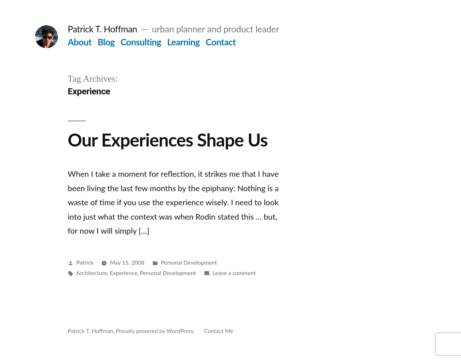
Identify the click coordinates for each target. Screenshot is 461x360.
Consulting (141, 42)
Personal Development (189, 262)
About (79, 42)
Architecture (91, 273)
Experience (123, 273)
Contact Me (218, 331)
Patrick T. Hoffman (102, 29)
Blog (106, 42)
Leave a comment (234, 273)
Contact (221, 42)
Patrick (85, 262)
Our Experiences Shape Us (168, 139)
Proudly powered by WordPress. (156, 331)
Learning (183, 42)
